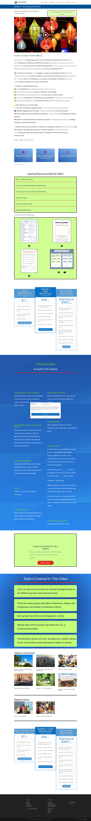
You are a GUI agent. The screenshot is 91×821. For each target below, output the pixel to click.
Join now (71, 803)
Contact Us (66, 346)
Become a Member (51, 806)
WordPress (49, 819)
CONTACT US (67, 2)
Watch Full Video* (23, 156)
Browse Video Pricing (25, 323)
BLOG (57, 2)
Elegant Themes (38, 819)
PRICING (62, 2)
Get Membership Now (45, 329)
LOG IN (73, 2)
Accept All (45, 414)
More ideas (45, 563)
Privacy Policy (45, 416)
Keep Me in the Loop (52, 804)
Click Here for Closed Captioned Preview (62, 13)
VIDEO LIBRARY (44, 2)
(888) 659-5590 (34, 808)
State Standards (67, 156)
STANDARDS (52, 2)
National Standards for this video (45, 157)
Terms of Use (29, 806)
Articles (27, 803)
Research (28, 802)
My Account (50, 802)
